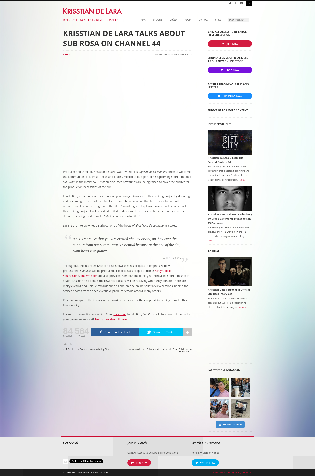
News (143, 19)
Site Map (247, 472)
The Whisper (89, 276)
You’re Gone (71, 276)
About (188, 19)
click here (119, 314)
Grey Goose (163, 271)
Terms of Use (218, 472)
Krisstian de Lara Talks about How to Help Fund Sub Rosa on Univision (160, 350)
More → (243, 180)
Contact (203, 19)
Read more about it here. (111, 319)
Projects (157, 19)
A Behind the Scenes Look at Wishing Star (86, 349)
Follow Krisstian (230, 424)
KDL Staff (164, 54)
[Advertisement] (230, 338)
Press (218, 19)
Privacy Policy (234, 472)
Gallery (173, 19)
